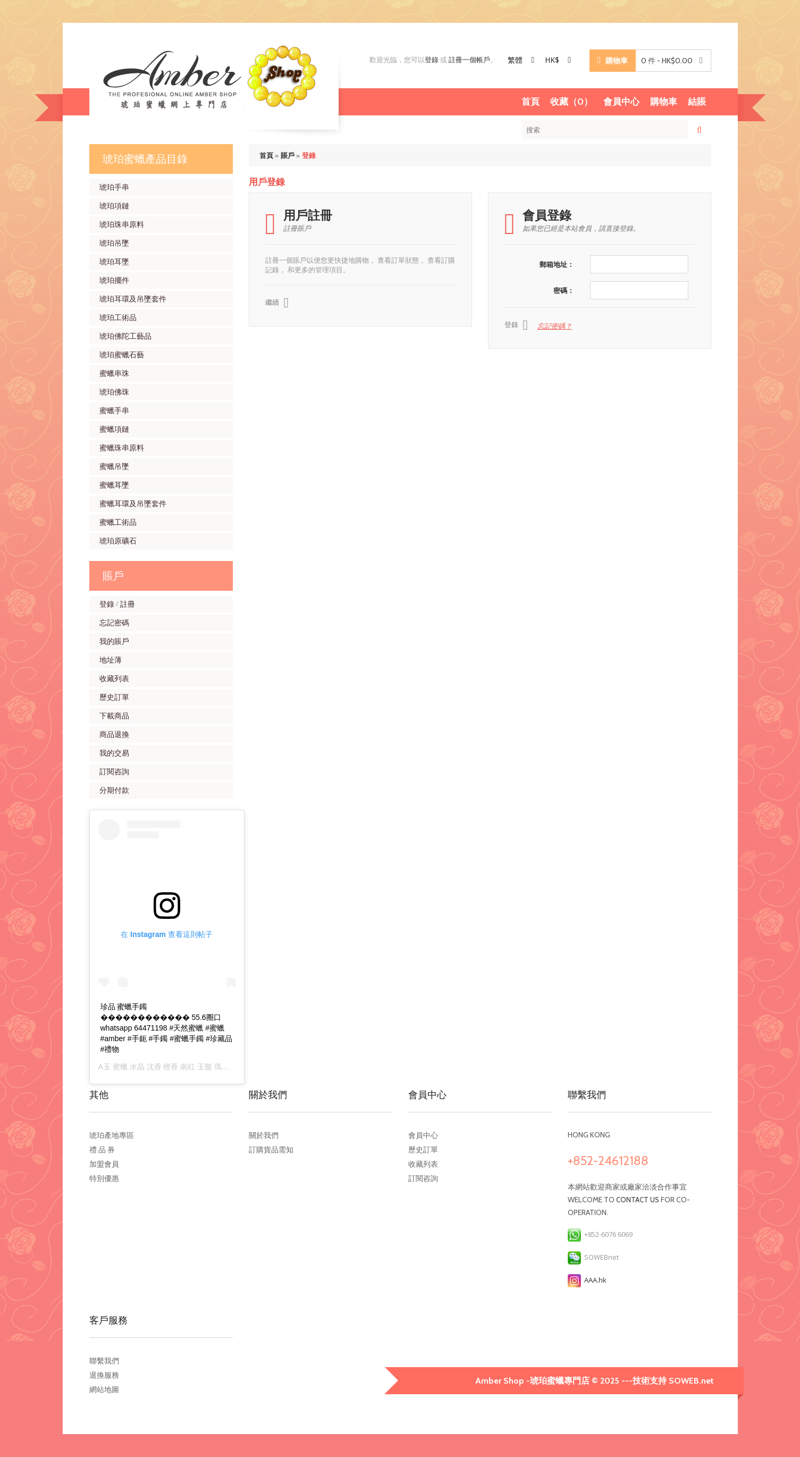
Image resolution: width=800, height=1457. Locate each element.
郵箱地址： (557, 264)
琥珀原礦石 (118, 541)
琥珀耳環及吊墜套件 (132, 299)
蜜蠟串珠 (114, 373)
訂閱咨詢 (114, 771)
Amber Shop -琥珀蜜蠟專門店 (533, 1381)
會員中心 (621, 101)
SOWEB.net (691, 1381)
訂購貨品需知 (271, 1149)
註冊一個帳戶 (469, 59)
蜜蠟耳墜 (114, 485)
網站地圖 (104, 1389)
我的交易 (114, 753)
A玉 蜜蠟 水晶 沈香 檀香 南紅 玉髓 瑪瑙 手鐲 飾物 (180, 1066)
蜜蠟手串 (114, 410)
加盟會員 (104, 1164)
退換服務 (104, 1375)
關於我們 (264, 1135)
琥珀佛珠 (114, 392)
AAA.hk (587, 1280)
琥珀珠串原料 (121, 224)
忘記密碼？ (554, 326)
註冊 (127, 604)
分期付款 (114, 790)
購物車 (663, 101)
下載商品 (114, 716)
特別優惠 (104, 1178)
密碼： (563, 290)
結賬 (697, 101)
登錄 (432, 59)
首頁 (530, 101)
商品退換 (114, 734)
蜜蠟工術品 (118, 522)
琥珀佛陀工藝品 (125, 336)
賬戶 (287, 155)
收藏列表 (114, 678)
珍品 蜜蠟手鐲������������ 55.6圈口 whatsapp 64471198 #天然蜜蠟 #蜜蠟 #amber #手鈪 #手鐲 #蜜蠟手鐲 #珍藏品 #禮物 (166, 1027)
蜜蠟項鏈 (114, 429)
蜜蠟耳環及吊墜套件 (132, 503)
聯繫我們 (104, 1361)
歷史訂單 (114, 697)
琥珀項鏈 (114, 206)
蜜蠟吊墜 (114, 466)
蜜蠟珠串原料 (121, 448)
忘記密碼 (114, 622)
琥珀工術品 (118, 317)
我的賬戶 (114, 641)
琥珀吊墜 (114, 243)
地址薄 (110, 660)
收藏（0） (571, 101)
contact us (637, 1199)
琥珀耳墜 (114, 261)
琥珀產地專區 (111, 1135)
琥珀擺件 (114, 280)
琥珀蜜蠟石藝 (121, 354)
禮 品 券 (102, 1149)
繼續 (277, 303)
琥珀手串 (114, 187)
